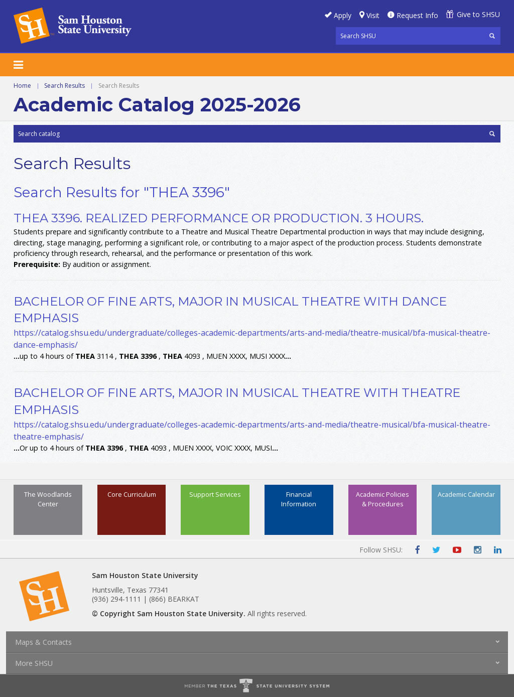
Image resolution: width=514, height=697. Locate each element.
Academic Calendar (466, 494)
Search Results (64, 85)
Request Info (417, 15)
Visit (372, 15)
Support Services (215, 494)
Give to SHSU (478, 14)
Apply (342, 15)
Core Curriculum (131, 494)
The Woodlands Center (48, 499)
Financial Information (298, 499)
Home (22, 85)
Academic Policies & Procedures (382, 499)
